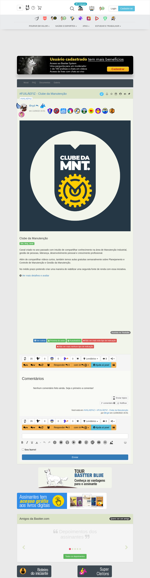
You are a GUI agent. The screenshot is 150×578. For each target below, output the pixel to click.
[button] (23, 494)
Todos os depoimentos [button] (75, 503)
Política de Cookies (137, 567)
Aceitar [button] (120, 572)
